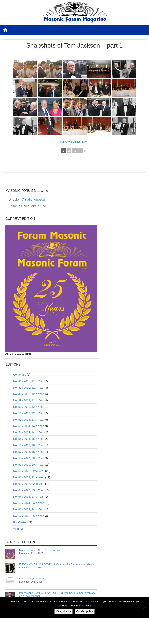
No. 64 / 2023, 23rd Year (28, 496)
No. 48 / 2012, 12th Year (28, 394)
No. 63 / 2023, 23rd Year (28, 490)
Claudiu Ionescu (33, 199)
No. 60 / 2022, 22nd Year (28, 471)
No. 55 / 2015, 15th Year (28, 438)
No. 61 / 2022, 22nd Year (28, 477)
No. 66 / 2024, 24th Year (28, 509)
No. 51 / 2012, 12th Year (28, 413)
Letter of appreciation (31, 578)
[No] (144, 607)
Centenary (19, 374)
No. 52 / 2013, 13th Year (28, 419)
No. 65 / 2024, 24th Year (28, 503)
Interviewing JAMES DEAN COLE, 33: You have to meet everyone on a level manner (57, 594)
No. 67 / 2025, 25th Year (28, 516)
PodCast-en (20, 522)
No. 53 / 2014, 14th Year (28, 426)
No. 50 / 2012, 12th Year (28, 406)
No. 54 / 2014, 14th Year (28, 432)
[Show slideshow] (74, 141)
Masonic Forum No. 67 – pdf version (40, 550)
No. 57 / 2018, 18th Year (28, 451)
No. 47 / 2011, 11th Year (28, 387)
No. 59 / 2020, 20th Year (28, 464)
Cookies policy (84, 611)
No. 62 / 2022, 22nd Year (28, 483)
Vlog (16, 528)
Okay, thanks (63, 611)
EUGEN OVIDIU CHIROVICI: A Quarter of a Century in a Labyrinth (57, 564)
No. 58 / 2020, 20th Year (28, 458)
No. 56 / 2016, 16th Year (28, 445)
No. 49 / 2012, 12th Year (28, 400)
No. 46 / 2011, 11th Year (28, 381)
